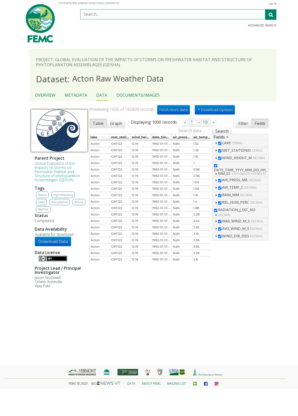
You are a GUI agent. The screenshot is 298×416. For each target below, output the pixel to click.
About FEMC (151, 383)
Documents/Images (138, 95)
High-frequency (63, 195)
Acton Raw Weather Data (100, 79)
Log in (272, 3)
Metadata (76, 95)
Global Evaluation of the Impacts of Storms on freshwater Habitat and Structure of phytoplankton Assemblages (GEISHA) (57, 171)
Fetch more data (173, 109)
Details (37, 258)
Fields (260, 123)
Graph (116, 123)
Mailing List (176, 383)
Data (101, 95)
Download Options (215, 109)
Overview (45, 95)
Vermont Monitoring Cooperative (98, 3)
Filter (243, 123)
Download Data (53, 241)
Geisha (42, 195)
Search (222, 131)
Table (98, 123)
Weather (43, 209)
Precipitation (59, 202)
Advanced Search (262, 25)
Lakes (41, 202)
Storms (79, 202)
